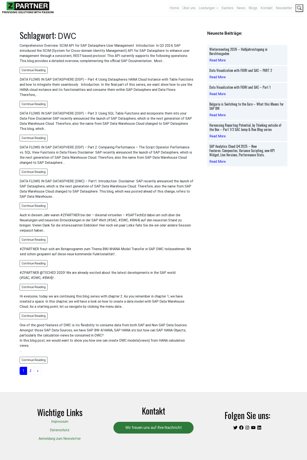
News (241, 8)
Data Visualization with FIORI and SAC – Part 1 (240, 87)
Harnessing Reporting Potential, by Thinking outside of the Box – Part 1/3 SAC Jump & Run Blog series (245, 127)
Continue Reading (34, 70)
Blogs (253, 8)
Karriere (227, 8)
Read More (217, 60)
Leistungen (207, 8)
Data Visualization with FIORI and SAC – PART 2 (240, 70)
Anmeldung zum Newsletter (60, 439)
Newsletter (284, 8)
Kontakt (266, 8)
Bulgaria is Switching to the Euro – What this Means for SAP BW (246, 106)
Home (174, 8)
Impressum (59, 421)
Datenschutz (60, 430)
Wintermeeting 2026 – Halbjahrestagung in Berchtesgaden (238, 51)
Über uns (188, 8)
